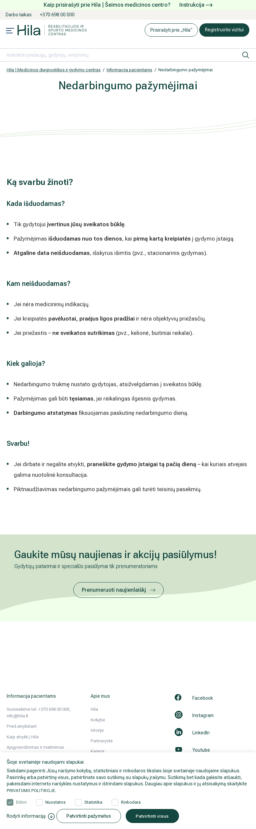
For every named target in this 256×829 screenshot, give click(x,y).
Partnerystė (102, 740)
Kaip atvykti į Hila (23, 736)
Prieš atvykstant (22, 726)
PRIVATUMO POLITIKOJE (32, 789)
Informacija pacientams (129, 69)
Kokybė (98, 719)
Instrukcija (195, 5)
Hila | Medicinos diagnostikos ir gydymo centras (54, 69)
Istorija (97, 730)
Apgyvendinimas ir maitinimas (35, 747)
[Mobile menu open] (10, 31)
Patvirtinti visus (157, 816)
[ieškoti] (245, 55)
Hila (94, 709)
